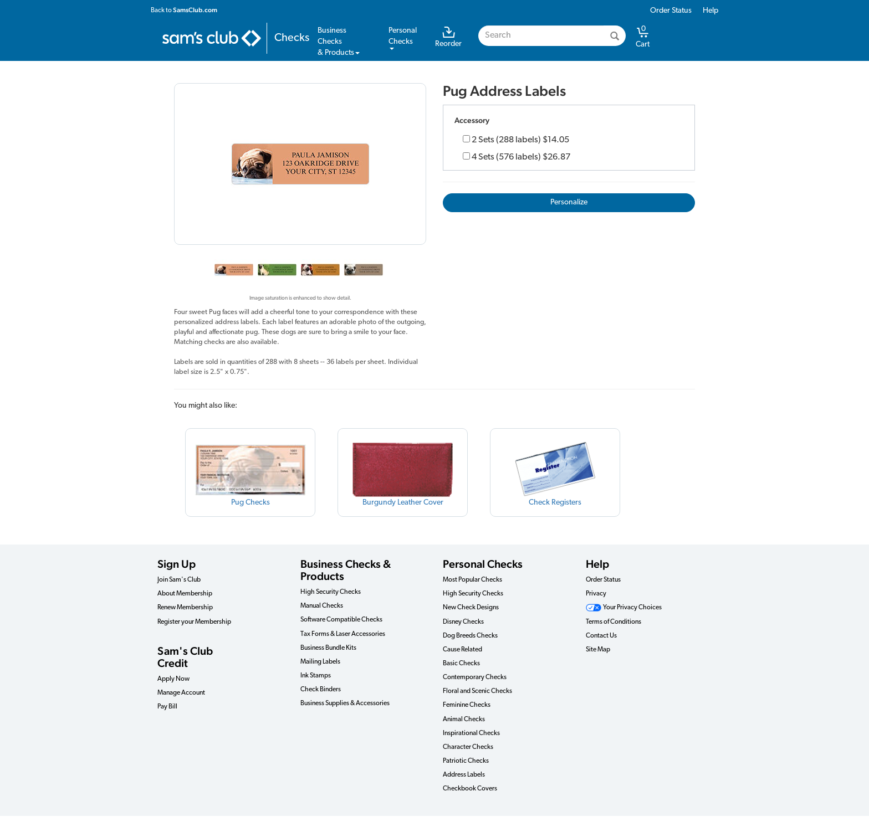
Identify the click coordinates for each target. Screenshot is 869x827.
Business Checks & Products (345, 570)
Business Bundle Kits (328, 648)
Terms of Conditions (613, 622)
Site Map (598, 649)
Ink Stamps (315, 675)
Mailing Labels (320, 662)
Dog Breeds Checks (470, 636)
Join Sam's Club (179, 580)
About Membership (184, 593)
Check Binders (320, 689)
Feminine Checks (466, 705)
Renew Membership (185, 607)
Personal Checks (483, 564)
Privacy (596, 593)
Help (710, 11)
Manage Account (181, 693)
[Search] (615, 35)
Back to (184, 10)
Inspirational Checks (471, 733)
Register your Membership (194, 622)
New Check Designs (471, 607)
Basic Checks (461, 663)
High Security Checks (330, 592)
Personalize (568, 202)
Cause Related (462, 649)
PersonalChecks (403, 38)
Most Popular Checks (472, 580)
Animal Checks (464, 719)
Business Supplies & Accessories (345, 703)
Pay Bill (167, 706)
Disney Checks (463, 622)
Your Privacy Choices (624, 607)
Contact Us (601, 636)
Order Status (671, 11)
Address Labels (464, 775)
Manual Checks (321, 606)
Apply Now (173, 679)
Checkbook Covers (470, 788)
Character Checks (468, 747)
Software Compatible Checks (341, 620)
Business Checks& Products (339, 42)
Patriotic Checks (466, 761)
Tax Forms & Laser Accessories (342, 634)
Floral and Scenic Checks (477, 691)
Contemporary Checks (475, 677)
